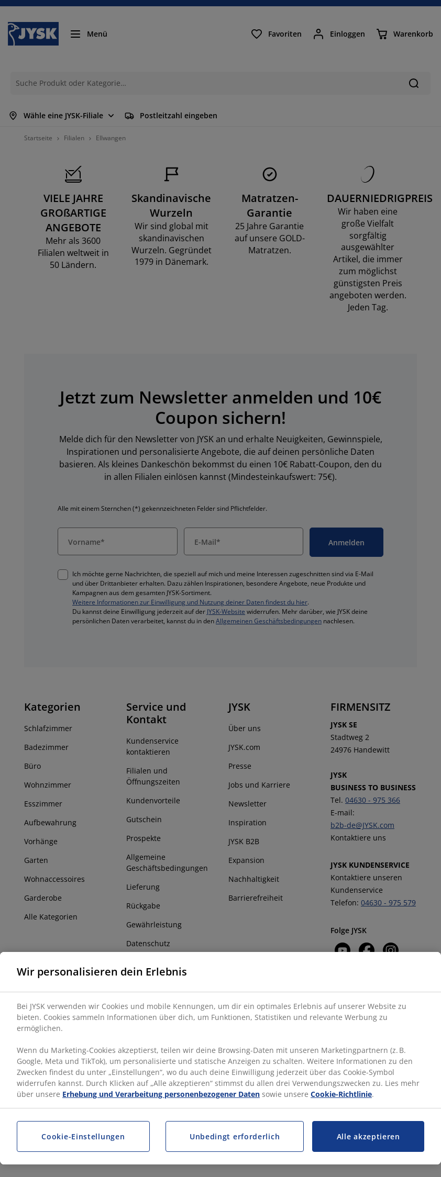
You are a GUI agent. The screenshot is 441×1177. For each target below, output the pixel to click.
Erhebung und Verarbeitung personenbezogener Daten (161, 1094)
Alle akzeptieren (368, 1136)
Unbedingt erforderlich (235, 1136)
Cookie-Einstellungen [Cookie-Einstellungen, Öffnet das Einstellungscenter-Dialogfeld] (83, 1136)
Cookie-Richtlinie (341, 1094)
